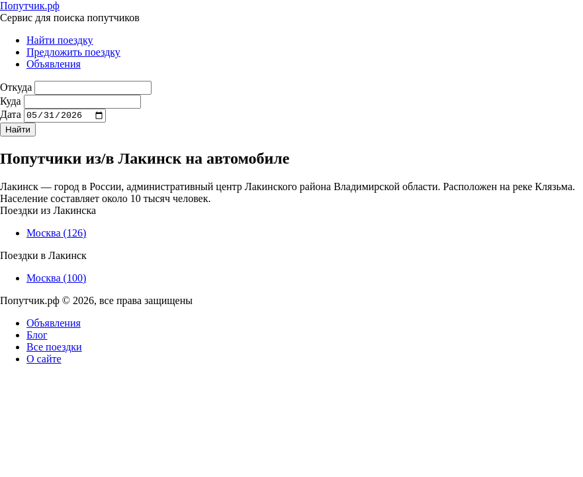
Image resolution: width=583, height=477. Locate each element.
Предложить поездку (73, 52)
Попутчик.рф (30, 5)
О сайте (44, 360)
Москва (56, 234)
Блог (37, 337)
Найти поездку (59, 40)
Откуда (16, 87)
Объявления (53, 64)
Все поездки (54, 348)
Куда (10, 101)
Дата (10, 116)
